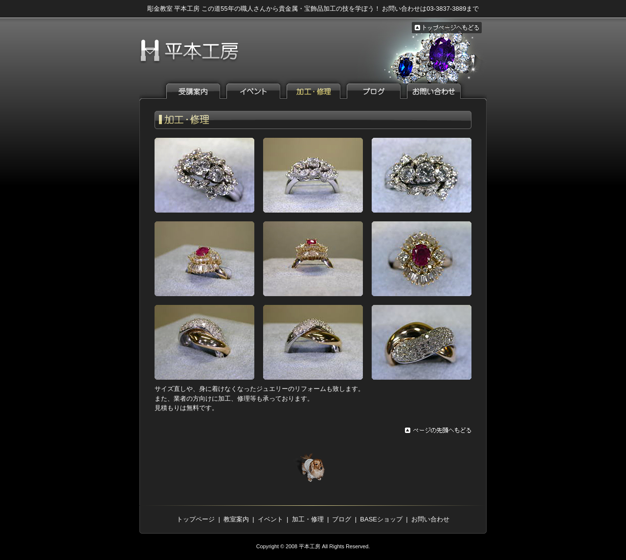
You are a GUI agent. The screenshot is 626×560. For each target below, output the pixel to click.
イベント (258, 91)
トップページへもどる (447, 27)
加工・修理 (308, 519)
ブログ (378, 91)
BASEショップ (381, 519)
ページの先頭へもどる (438, 431)
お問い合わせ (438, 91)
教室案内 (198, 91)
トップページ (196, 519)
